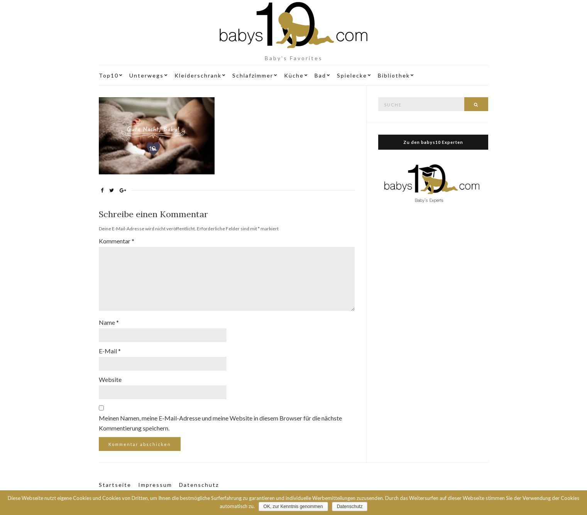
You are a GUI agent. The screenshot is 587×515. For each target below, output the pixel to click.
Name (109, 322)
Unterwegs (146, 75)
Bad (320, 75)
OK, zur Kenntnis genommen (293, 506)
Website (110, 379)
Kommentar (116, 241)
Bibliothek (394, 75)
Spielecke (352, 75)
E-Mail (110, 351)
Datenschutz (199, 484)
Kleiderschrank (198, 75)
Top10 (108, 75)
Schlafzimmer (252, 75)
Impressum (155, 484)
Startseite (115, 484)
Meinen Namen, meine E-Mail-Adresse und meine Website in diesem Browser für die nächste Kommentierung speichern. (220, 423)
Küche (294, 75)
